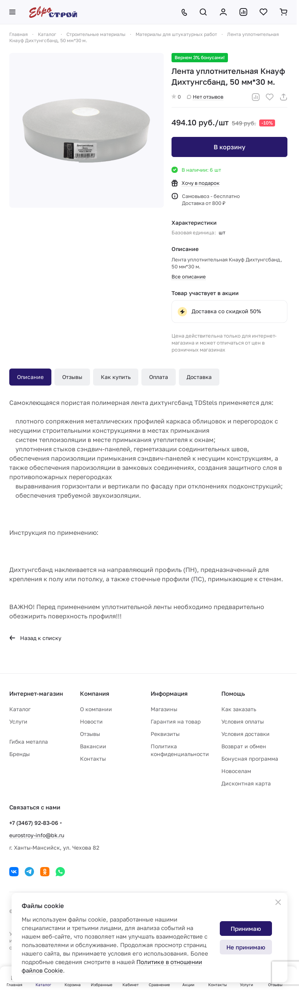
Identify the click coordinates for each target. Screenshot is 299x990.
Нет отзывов (205, 97)
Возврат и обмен (243, 746)
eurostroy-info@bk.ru (36, 835)
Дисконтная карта (246, 783)
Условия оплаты (242, 721)
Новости (91, 721)
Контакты (93, 758)
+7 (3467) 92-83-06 (33, 822)
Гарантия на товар (176, 721)
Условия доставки (245, 734)
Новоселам (236, 771)
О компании (96, 709)
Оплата (158, 377)
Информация (169, 693)
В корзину (229, 147)
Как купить (116, 377)
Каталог (20, 709)
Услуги (18, 721)
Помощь (233, 693)
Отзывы (72, 377)
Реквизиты (165, 734)
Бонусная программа (249, 758)
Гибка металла (28, 741)
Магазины (164, 709)
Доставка (199, 377)
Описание (30, 377)
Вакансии (93, 746)
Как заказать (238, 709)
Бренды (19, 754)
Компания (94, 693)
